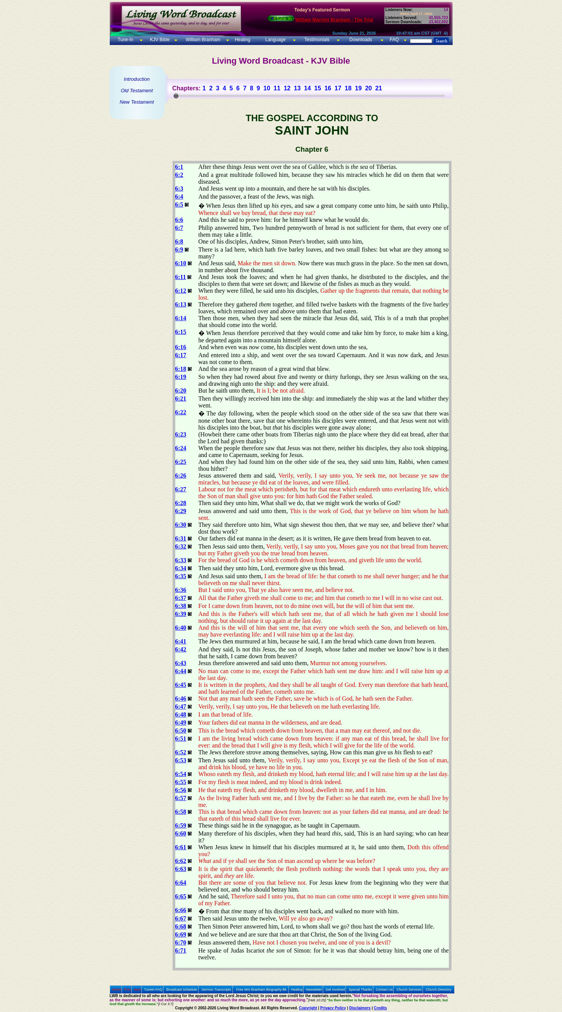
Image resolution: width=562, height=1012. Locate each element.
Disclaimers (360, 1008)
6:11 (180, 277)
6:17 (180, 355)
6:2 (179, 175)
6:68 (180, 926)
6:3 (179, 188)
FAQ (394, 39)
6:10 (180, 263)
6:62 (180, 861)
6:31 (180, 538)
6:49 (180, 722)
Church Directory (439, 989)
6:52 (180, 752)
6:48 (180, 714)
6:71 (180, 950)
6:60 (180, 833)
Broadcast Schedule (181, 989)
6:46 (180, 698)
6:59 (180, 825)
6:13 (180, 304)
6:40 (180, 627)
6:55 (180, 782)
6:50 (180, 730)
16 (327, 88)
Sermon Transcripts (216, 989)
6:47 (180, 706)
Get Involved (335, 989)
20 (368, 88)
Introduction (137, 79)
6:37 (180, 598)
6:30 (180, 524)
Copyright (308, 1008)
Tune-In (125, 39)
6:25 (180, 462)
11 (277, 88)
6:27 (180, 489)
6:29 (180, 511)
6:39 (180, 614)
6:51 (180, 738)
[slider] (176, 95)
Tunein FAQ (153, 989)
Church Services (409, 989)
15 (317, 88)
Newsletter (314, 989)
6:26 (180, 475)
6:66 (180, 910)
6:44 (180, 671)
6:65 (180, 896)
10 (266, 88)
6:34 (180, 568)
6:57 (180, 798)
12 (287, 88)
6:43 (180, 663)
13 (297, 88)
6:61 (180, 847)
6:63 (180, 869)
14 (307, 88)
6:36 (180, 590)
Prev (127, 989)
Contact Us (384, 989)
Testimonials (317, 39)
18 (348, 88)
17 (338, 88)
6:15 (180, 332)
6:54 (180, 774)
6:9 (179, 249)
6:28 (180, 503)
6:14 (180, 318)
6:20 (180, 390)
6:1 (179, 167)
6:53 (180, 760)
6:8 (179, 241)
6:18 (180, 369)
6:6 (179, 220)
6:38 (180, 606)
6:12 (180, 290)
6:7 (179, 228)
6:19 (180, 377)
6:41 (180, 641)
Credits (380, 1008)
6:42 (180, 649)
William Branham (202, 39)
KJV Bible (159, 39)
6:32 (180, 546)
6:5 (179, 204)
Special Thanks (360, 989)
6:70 (180, 942)
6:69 (180, 934)
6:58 (180, 811)
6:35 (180, 576)
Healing (242, 39)
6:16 (180, 347)
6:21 (180, 398)
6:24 (180, 448)
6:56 (180, 790)
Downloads (360, 39)
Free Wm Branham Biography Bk (261, 989)
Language (275, 39)
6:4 (179, 196)
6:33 (180, 560)
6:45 (180, 685)
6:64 (180, 882)
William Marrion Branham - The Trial (334, 19)
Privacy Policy (333, 1008)
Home (116, 989)
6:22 (180, 412)
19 (358, 88)
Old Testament (137, 90)
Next (137, 989)
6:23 (180, 434)
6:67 (180, 918)
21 (378, 88)
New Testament (137, 102)
